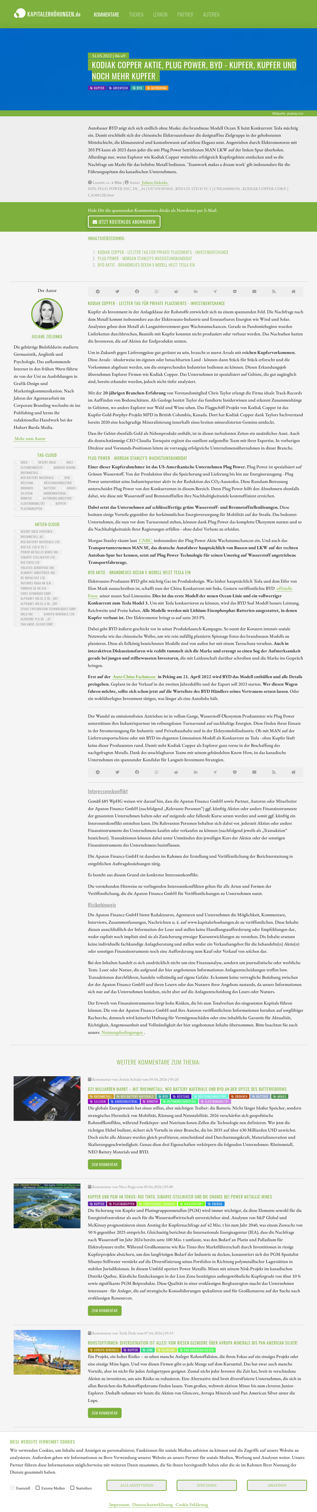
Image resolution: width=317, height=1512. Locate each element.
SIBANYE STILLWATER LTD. (36, 557)
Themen (136, 14)
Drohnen (25, 488)
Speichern (206, 1485)
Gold (22, 462)
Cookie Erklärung (192, 1504)
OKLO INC (25, 614)
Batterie (48, 488)
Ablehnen (276, 1485)
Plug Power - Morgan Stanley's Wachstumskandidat (145, 258)
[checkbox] (12, 1487)
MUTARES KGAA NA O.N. (34, 583)
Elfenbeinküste (30, 467)
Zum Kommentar (105, 1164)
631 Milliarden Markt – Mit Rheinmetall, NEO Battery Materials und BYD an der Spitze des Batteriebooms (187, 1089)
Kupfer (59, 503)
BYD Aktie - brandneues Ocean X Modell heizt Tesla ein (146, 265)
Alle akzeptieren (136, 1485)
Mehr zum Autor (30, 438)
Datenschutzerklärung (152, 1504)
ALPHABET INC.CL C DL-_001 (37, 598)
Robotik (24, 498)
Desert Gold (45, 462)
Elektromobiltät (31, 503)
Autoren (211, 14)
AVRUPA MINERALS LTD (57, 614)
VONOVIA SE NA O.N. (32, 588)
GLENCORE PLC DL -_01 (34, 619)
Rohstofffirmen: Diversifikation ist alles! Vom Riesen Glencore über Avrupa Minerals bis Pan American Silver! (193, 1343)
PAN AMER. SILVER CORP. (35, 624)
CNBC (145, 540)
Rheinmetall (28, 473)
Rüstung (25, 483)
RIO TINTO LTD (28, 562)
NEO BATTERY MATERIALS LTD (38, 542)
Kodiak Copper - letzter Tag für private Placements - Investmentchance (163, 252)
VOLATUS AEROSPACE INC (35, 568)
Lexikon (160, 14)
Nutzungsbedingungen (122, 1032)
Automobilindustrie (55, 498)
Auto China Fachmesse (134, 676)
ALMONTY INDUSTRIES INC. (36, 572)
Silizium (25, 493)
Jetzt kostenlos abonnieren (124, 221)
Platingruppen (29, 508)
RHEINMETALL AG (30, 537)
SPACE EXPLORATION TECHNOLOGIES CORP (46, 609)
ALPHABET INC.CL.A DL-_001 (37, 603)
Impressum (119, 1504)
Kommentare (106, 14)
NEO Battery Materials (35, 477)
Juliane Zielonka (155, 182)
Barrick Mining (63, 467)
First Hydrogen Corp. (34, 593)
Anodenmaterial (53, 493)
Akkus (69, 488)
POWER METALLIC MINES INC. (38, 552)
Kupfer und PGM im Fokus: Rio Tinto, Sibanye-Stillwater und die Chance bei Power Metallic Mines (180, 1197)
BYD (65, 477)
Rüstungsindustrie (56, 483)
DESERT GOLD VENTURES (35, 531)
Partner (185, 14)
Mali (67, 462)
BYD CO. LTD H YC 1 (32, 547)
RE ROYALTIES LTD (31, 578)
